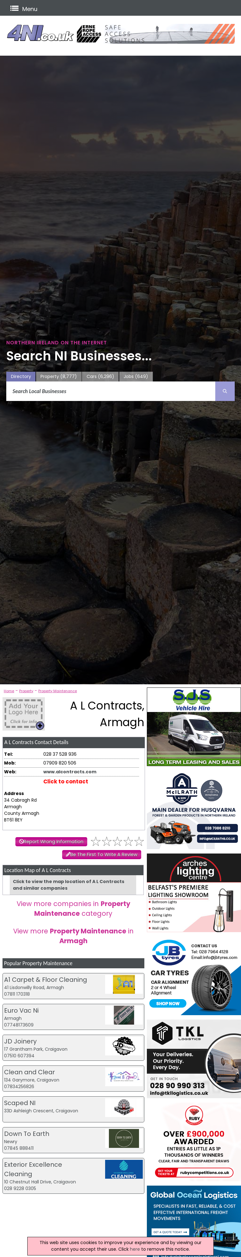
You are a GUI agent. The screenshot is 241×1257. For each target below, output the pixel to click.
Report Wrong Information (53, 841)
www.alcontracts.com (69, 772)
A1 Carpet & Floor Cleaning (45, 979)
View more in (73, 935)
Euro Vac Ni (21, 1010)
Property (58, 376)
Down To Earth (26, 1133)
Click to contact (65, 781)
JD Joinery (20, 1041)
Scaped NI (19, 1102)
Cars (100, 376)
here (135, 1249)
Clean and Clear (29, 1072)
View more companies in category (73, 908)
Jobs (136, 376)
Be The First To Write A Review (103, 854)
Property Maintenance (57, 690)
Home (9, 690)
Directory (21, 376)
